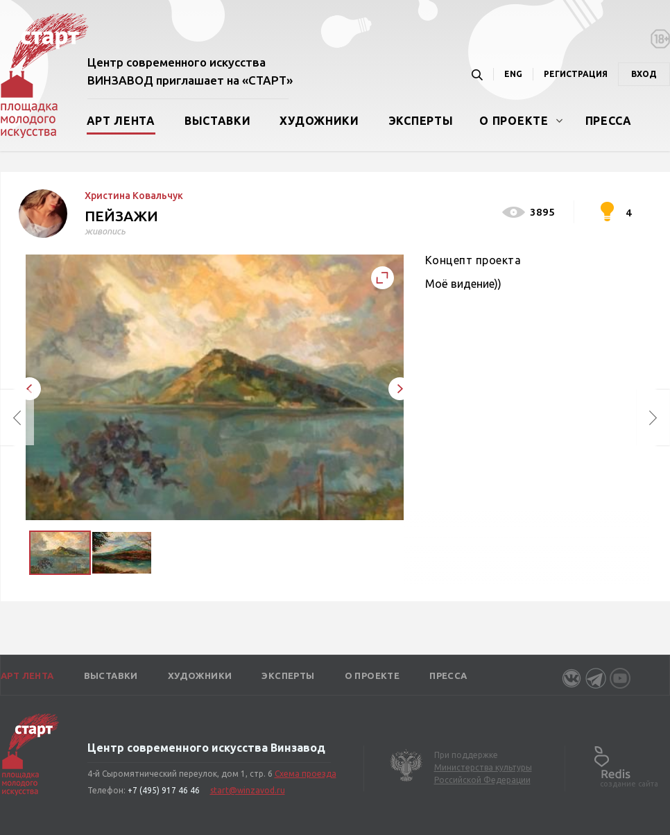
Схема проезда (305, 773)
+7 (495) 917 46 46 (164, 790)
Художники (319, 120)
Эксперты (421, 120)
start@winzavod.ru (247, 790)
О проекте (513, 120)
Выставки (217, 120)
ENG (513, 73)
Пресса (608, 120)
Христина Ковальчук (134, 195)
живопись (105, 231)
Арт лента (121, 120)
